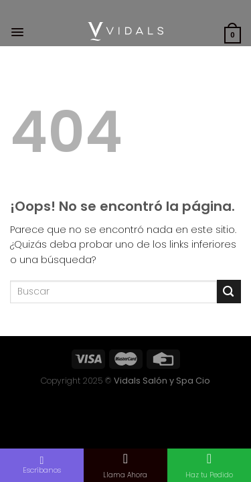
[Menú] (17, 32)
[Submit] (229, 291)
